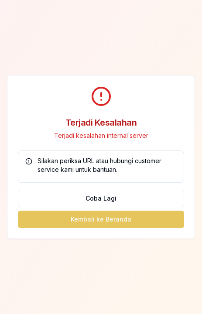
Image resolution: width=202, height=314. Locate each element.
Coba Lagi (101, 198)
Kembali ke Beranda (101, 219)
